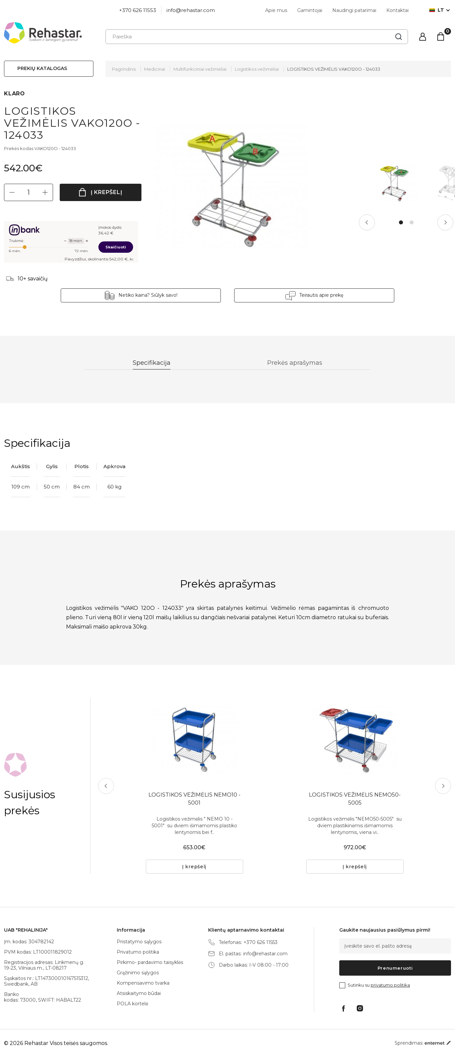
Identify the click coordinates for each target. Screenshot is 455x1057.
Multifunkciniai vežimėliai (199, 69)
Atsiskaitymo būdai (139, 993)
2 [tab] (412, 222)
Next (445, 222)
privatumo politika (390, 985)
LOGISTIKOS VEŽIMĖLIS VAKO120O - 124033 (333, 69)
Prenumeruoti (395, 968)
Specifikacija (151, 362)
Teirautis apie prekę (321, 295)
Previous (367, 222)
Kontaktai (397, 10)
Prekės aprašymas (294, 362)
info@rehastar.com (190, 10)
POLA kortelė (132, 1004)
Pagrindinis (124, 69)
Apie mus (276, 10)
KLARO (14, 93)
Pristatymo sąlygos (139, 942)
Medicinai (154, 69)
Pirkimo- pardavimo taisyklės (150, 962)
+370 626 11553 (137, 10)
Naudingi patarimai (354, 10)
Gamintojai (309, 10)
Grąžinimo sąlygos (138, 973)
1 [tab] (401, 222)
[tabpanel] (394, 182)
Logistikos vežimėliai (257, 69)
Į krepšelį (106, 192)
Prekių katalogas (42, 68)
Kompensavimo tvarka (143, 983)
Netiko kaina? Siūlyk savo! (147, 295)
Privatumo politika (138, 952)
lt (436, 10)
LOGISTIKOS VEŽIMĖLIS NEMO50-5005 (355, 799)
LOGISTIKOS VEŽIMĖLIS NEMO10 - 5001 (194, 799)
